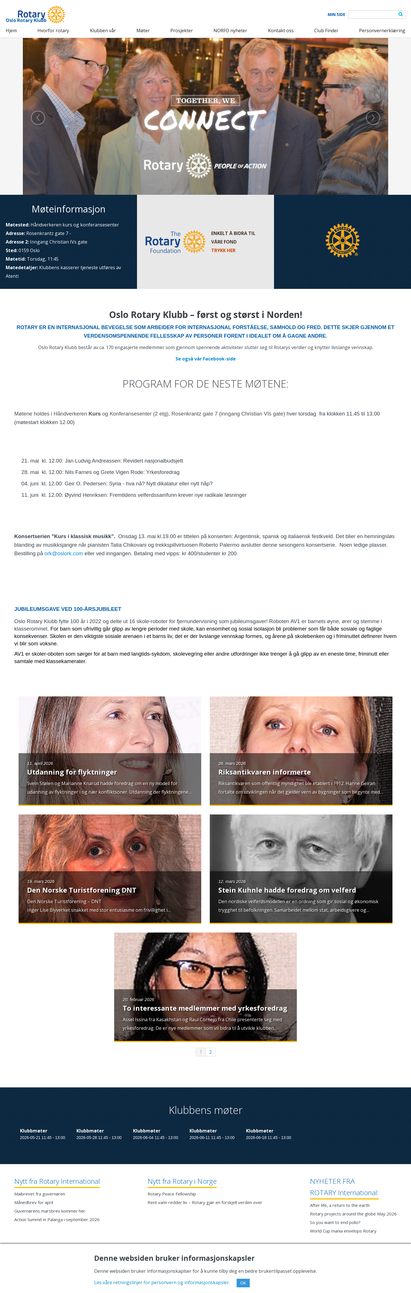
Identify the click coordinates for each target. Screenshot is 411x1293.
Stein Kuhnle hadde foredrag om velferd (287, 890)
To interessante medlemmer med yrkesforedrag (205, 1008)
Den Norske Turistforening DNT (81, 890)
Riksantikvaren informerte (264, 772)
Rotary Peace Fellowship (172, 1194)
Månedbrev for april (33, 1202)
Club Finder (326, 30)
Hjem (11, 30)
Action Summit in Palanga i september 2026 (57, 1219)
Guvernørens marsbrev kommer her (49, 1211)
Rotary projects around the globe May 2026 (353, 1214)
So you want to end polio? (335, 1222)
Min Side (336, 15)
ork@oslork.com (64, 553)
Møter (143, 30)
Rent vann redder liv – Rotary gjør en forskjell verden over (205, 1202)
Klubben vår (103, 30)
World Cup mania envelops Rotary (343, 1231)
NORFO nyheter (230, 30)
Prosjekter (181, 30)
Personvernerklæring (382, 30)
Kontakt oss (281, 30)
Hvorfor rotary (53, 30)
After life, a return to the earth (340, 1205)
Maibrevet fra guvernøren (39, 1194)
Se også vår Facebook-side (206, 359)
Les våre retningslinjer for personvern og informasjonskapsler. (162, 1282)
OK (243, 1283)
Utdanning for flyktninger (72, 772)
